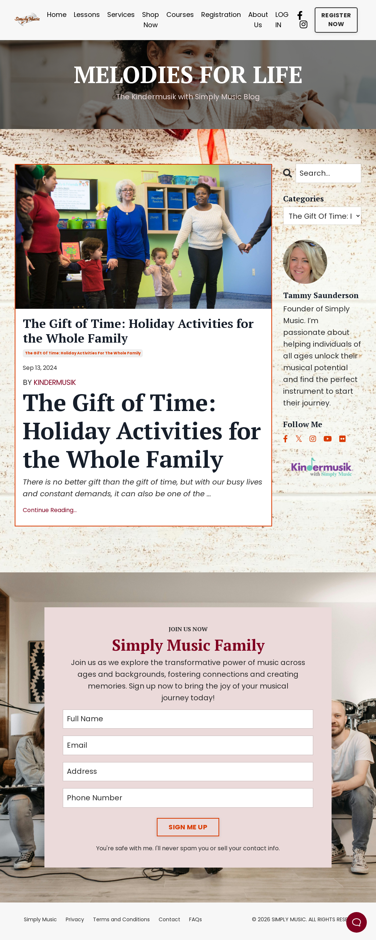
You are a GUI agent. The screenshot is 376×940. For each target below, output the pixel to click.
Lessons (87, 14)
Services (121, 14)
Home (56, 14)
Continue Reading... (50, 512)
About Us (258, 20)
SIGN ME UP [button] (188, 830)
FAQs (195, 922)
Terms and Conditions (121, 922)
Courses (180, 14)
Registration (221, 14)
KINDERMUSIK (58, 384)
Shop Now (150, 20)
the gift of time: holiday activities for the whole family (83, 355)
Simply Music (40, 922)
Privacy (75, 922)
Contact (169, 922)
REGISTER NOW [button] (336, 19)
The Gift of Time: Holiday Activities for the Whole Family (136, 332)
